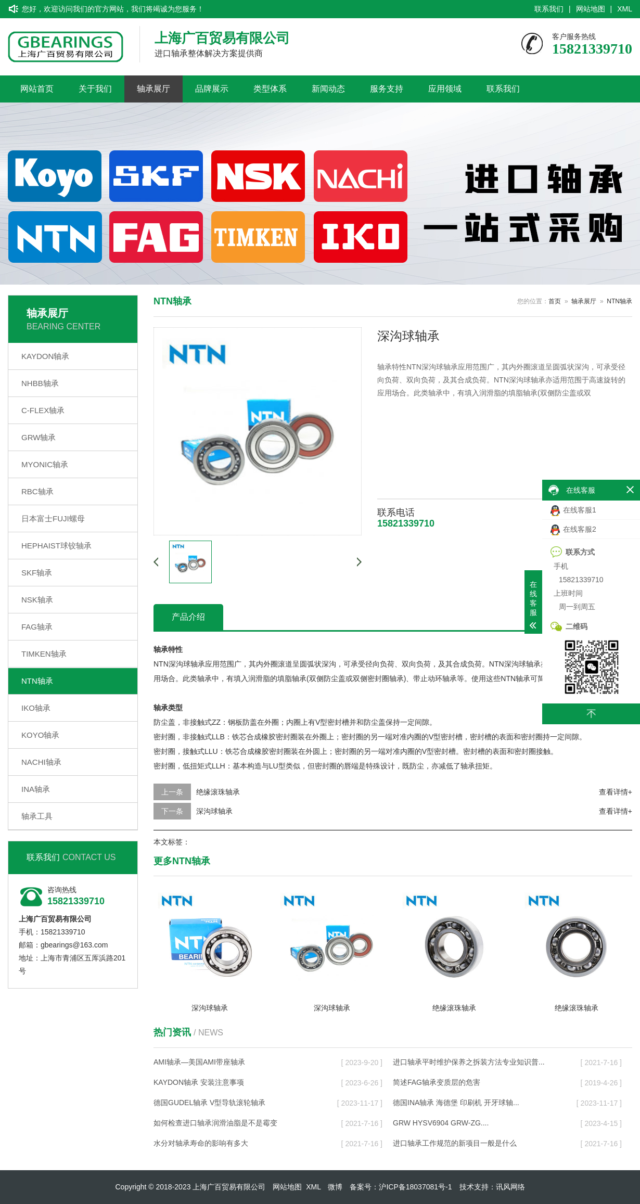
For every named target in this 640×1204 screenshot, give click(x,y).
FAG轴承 (37, 626)
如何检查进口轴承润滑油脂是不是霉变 (215, 1123)
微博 (335, 1187)
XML (624, 9)
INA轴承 (35, 789)
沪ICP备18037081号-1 (415, 1187)
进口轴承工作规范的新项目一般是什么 (455, 1143)
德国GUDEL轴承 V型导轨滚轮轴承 (209, 1102)
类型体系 (270, 88)
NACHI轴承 (41, 762)
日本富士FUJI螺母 (53, 518)
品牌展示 (211, 88)
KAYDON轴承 (45, 356)
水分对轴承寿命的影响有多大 (200, 1143)
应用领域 (445, 88)
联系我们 (549, 9)
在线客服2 (573, 529)
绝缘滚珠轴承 (218, 792)
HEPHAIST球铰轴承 (56, 545)
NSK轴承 (37, 599)
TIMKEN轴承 (44, 653)
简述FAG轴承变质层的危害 (436, 1082)
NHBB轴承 (40, 383)
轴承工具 (37, 816)
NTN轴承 (37, 680)
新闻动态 (328, 88)
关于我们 (95, 88)
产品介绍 (188, 616)
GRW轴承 (38, 437)
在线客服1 (573, 510)
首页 (554, 301)
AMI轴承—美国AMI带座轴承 (199, 1062)
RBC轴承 (37, 491)
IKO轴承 (35, 707)
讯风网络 (510, 1187)
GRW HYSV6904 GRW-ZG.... (441, 1123)
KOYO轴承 (40, 735)
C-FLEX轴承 (43, 410)
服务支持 (386, 88)
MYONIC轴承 (44, 464)
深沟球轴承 (214, 811)
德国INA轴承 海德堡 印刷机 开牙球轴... (456, 1102)
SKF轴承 (36, 572)
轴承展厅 (153, 88)
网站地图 (590, 9)
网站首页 (37, 88)
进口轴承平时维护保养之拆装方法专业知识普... (469, 1062)
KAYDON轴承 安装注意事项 (198, 1082)
